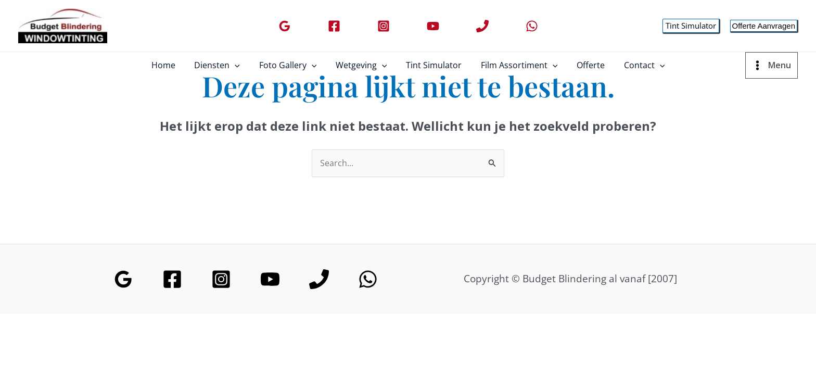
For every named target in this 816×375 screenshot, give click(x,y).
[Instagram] (383, 26)
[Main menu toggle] (771, 65)
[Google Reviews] (284, 26)
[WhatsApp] (532, 26)
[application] (241, 65)
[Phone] (482, 26)
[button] (690, 26)
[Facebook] (334, 26)
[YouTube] (433, 26)
